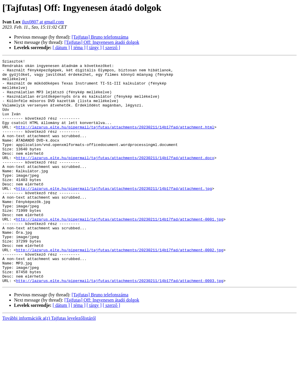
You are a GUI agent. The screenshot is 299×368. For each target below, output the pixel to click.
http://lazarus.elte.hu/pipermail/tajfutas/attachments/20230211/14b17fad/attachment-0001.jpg (119, 251)
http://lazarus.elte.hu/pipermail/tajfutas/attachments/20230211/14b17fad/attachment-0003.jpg (119, 325)
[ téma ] (78, 47)
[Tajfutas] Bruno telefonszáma (100, 37)
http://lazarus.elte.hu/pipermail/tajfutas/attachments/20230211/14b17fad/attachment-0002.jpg (119, 288)
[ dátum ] (61, 47)
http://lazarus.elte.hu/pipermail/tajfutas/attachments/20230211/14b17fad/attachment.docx (115, 177)
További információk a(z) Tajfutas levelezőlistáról (49, 362)
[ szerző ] (111, 47)
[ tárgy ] (94, 47)
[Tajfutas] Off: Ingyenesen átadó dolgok (101, 42)
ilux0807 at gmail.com (43, 21)
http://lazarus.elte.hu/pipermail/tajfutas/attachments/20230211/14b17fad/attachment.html (115, 141)
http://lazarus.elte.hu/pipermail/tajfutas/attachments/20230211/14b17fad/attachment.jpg (114, 214)
